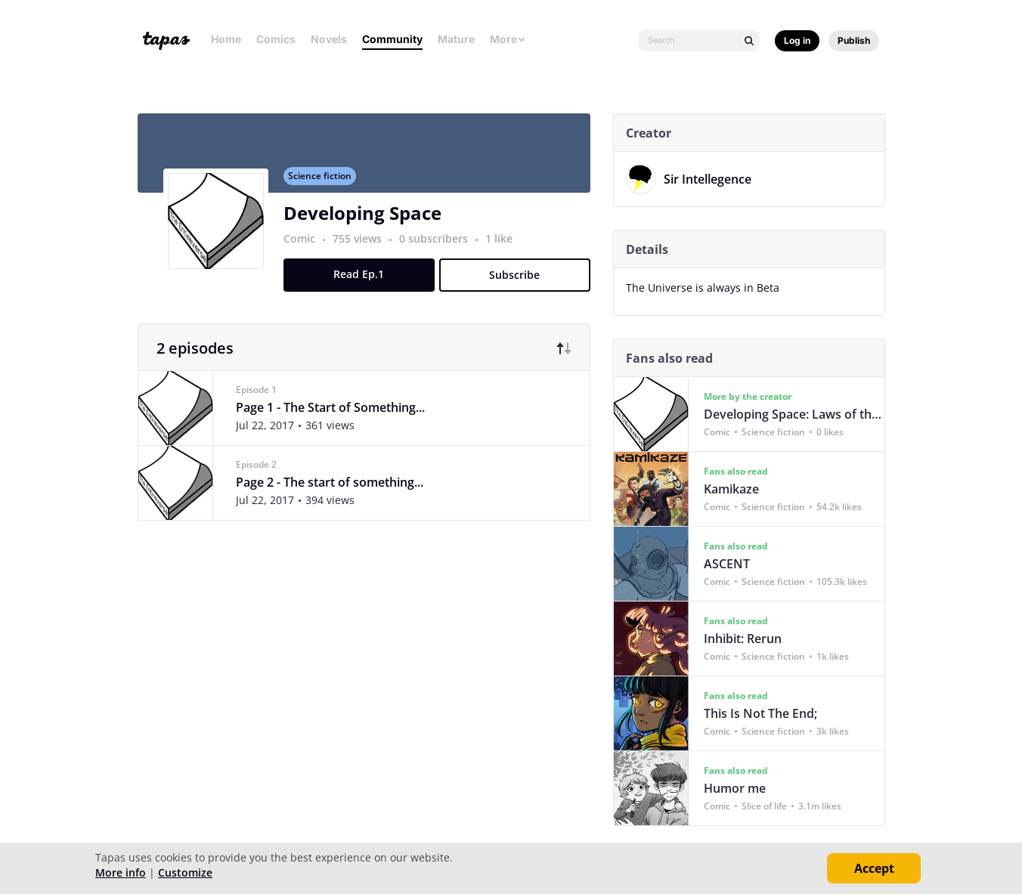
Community (392, 38)
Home (226, 38)
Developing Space (368, 221)
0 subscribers (440, 247)
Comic (305, 247)
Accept (874, 868)
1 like (504, 247)
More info (120, 872)
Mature (456, 38)
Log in (797, 40)
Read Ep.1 (364, 282)
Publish (854, 40)
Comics (276, 38)
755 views (364, 247)
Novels (329, 38)
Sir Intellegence (713, 179)
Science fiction (325, 184)
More (508, 38)
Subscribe (520, 283)
